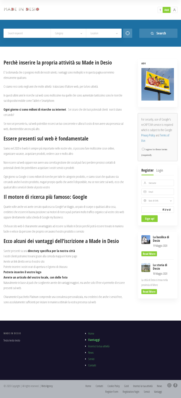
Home (91, 333)
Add (166, 10)
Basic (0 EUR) (153, 200)
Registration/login (131, 392)
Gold (126, 386)
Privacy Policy (148, 135)
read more (149, 254)
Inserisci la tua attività (98, 346)
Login (159, 170)
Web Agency (47, 386)
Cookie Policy (113, 386)
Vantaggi (94, 340)
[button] (174, 10)
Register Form (111, 392)
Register (147, 170)
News (91, 352)
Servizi (91, 359)
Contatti (92, 365)
